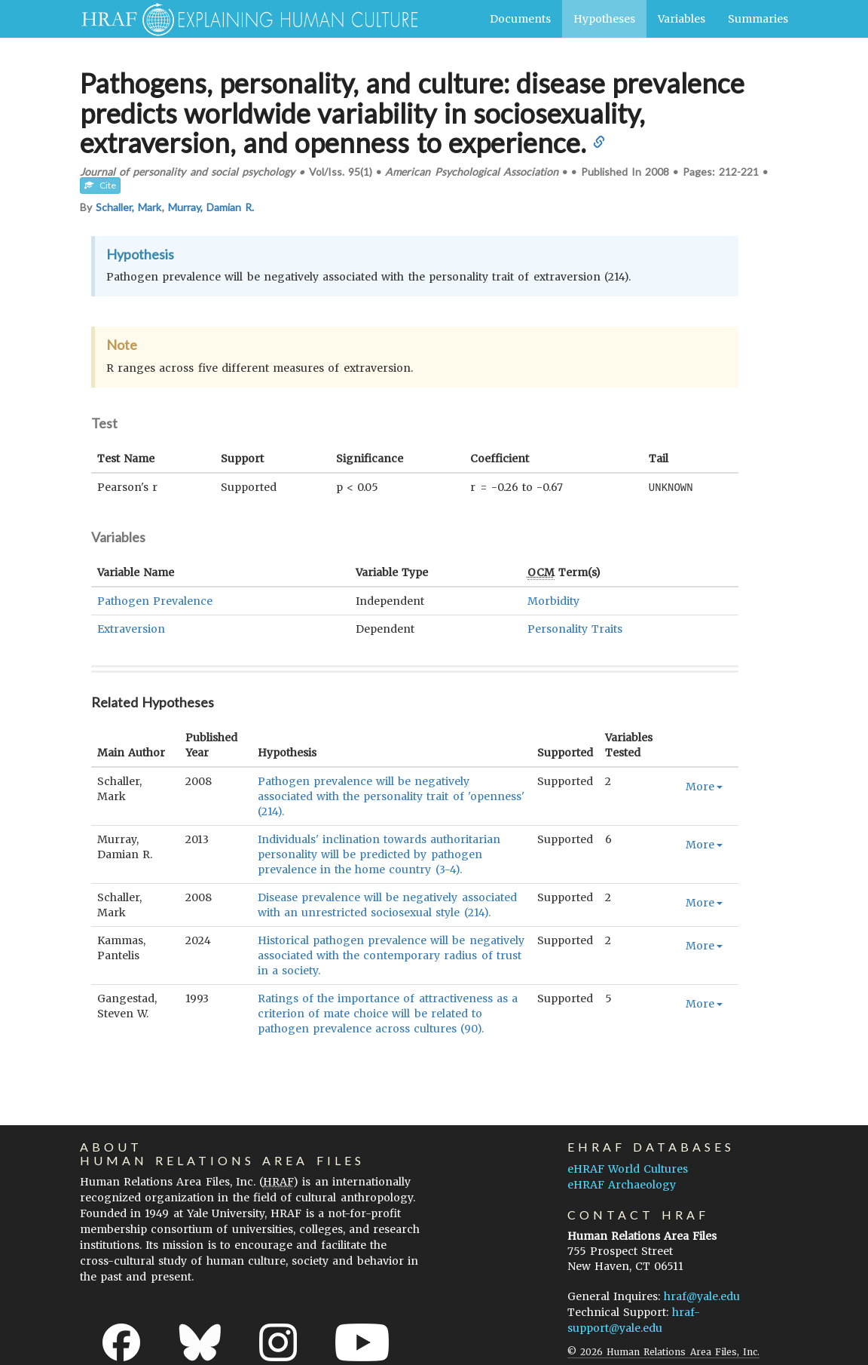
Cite (100, 185)
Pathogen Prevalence (154, 600)
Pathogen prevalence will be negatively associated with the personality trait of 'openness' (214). (391, 795)
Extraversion (131, 628)
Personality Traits (574, 628)
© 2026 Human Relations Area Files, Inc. (663, 1351)
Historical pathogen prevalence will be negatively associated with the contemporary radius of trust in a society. (391, 955)
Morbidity (553, 600)
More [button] (704, 786)
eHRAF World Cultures (627, 1168)
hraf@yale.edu (702, 1295)
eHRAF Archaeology (621, 1184)
